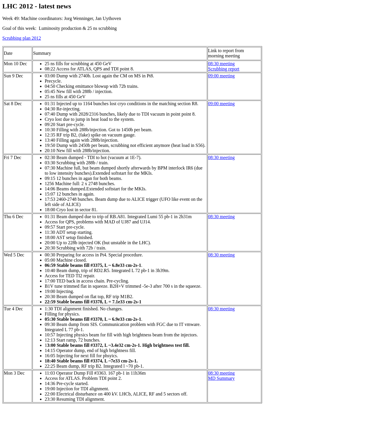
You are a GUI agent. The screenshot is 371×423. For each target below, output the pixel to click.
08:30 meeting (221, 373)
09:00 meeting (221, 75)
